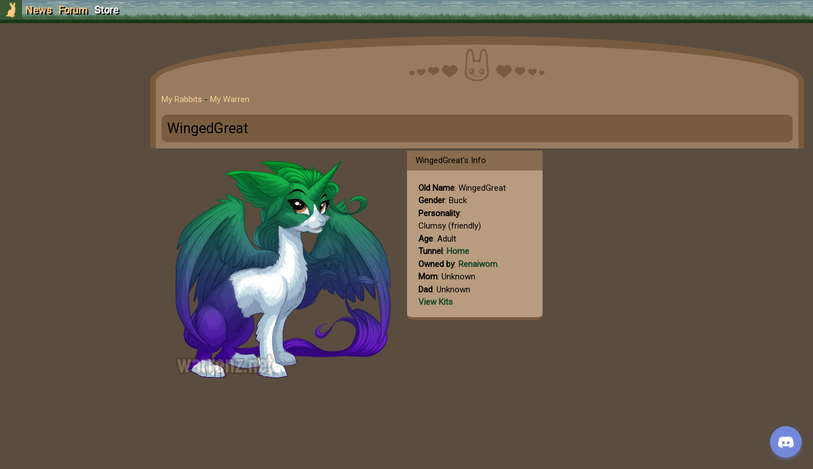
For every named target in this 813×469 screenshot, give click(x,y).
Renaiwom (477, 264)
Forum (73, 10)
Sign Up (69, 72)
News (38, 10)
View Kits (435, 302)
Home (458, 251)
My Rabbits (181, 99)
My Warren (230, 99)
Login (68, 93)
